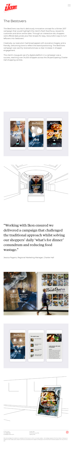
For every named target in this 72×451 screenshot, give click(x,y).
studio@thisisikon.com (9, 434)
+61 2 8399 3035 (7, 433)
